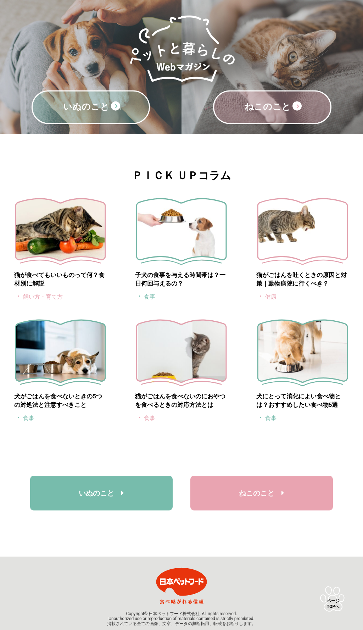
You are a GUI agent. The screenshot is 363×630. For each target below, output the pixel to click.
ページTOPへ (333, 603)
